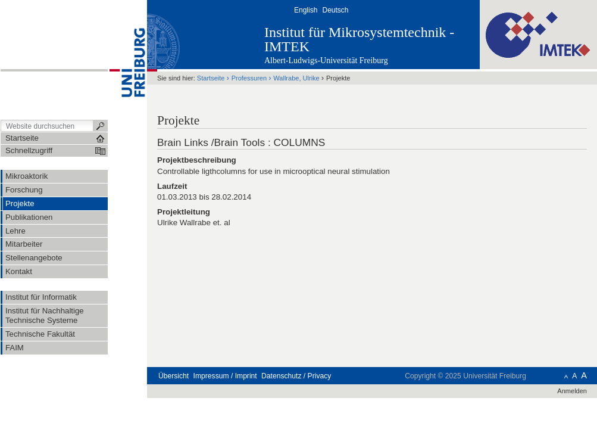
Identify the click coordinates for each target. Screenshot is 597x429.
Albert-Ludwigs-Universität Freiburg (326, 60)
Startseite (211, 78)
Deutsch (335, 10)
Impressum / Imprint (225, 376)
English (305, 10)
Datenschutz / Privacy (296, 376)
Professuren (249, 78)
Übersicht (173, 376)
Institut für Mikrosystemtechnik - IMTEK (359, 39)
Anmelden (572, 390)
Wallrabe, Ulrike (296, 78)
